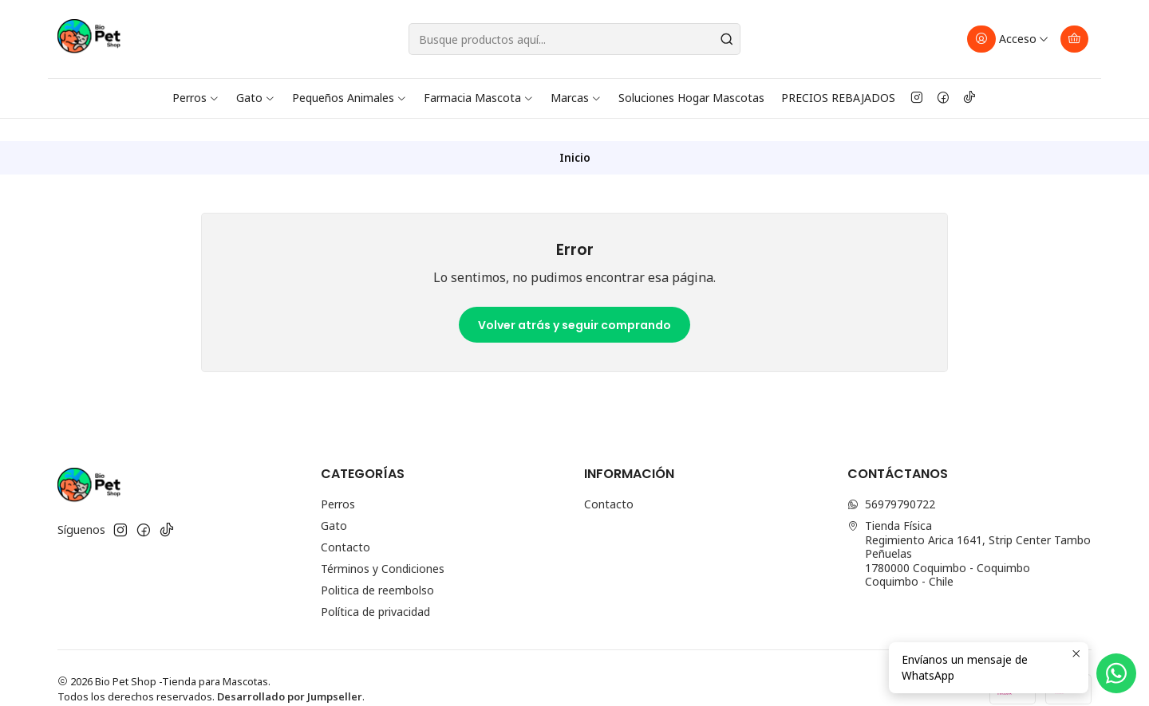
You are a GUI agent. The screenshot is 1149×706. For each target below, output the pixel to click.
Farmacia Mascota (479, 97)
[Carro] (1074, 39)
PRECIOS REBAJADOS (838, 97)
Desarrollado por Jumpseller (289, 674)
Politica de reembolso (377, 567)
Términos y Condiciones (382, 546)
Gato (255, 97)
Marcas (576, 97)
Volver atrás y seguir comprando (574, 303)
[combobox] (574, 39)
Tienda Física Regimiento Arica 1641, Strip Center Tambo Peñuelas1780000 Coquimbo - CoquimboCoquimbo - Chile (969, 531)
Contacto (345, 524)
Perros (195, 97)
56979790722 (891, 481)
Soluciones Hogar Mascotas (691, 97)
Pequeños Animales (349, 97)
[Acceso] (1008, 39)
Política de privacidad (375, 589)
